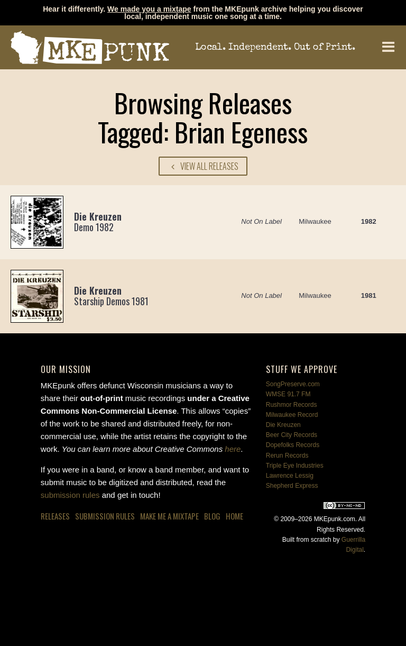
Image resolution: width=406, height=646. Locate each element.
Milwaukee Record (292, 414)
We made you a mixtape (149, 9)
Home (234, 516)
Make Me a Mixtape (169, 516)
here (233, 448)
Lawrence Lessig (289, 475)
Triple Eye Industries (295, 465)
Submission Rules (105, 516)
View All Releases (203, 166)
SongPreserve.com (293, 384)
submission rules (70, 494)
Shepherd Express (292, 485)
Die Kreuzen (283, 425)
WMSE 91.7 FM (288, 394)
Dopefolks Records (292, 445)
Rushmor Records (291, 404)
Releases (55, 516)
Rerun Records (287, 455)
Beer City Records (291, 435)
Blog (212, 516)
